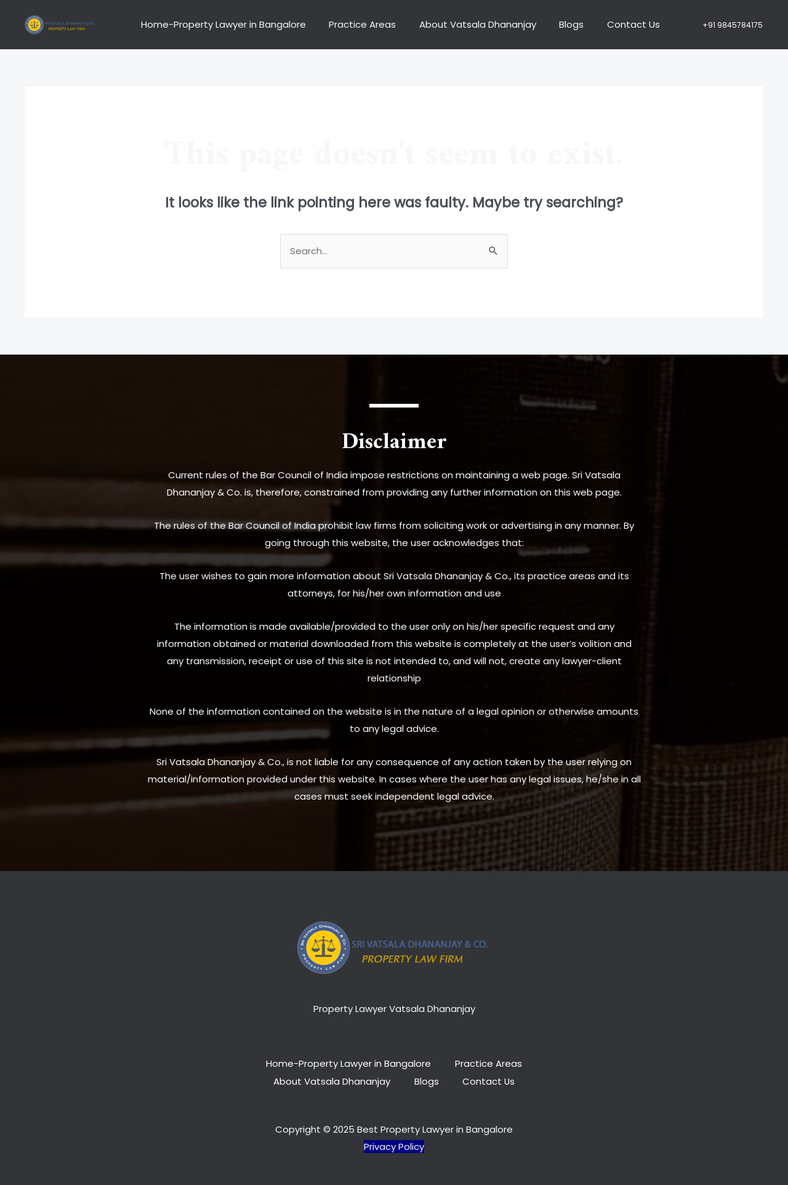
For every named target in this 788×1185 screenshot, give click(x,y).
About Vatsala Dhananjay (471, 24)
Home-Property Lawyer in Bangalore (226, 24)
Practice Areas (361, 24)
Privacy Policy (394, 1145)
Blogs (561, 24)
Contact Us (618, 24)
